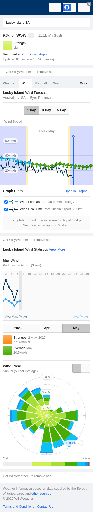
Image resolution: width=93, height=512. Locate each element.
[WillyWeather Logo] (11, 7)
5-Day (61, 110)
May (76, 328)
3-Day (46, 110)
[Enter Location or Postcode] (46, 22)
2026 (18, 328)
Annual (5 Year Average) (20, 371)
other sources (41, 493)
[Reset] (77, 22)
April (47, 328)
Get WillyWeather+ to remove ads (30, 72)
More (83, 83)
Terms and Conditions (18, 506)
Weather (9, 83)
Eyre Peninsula (41, 98)
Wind (26, 83)
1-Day (31, 110)
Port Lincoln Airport (35, 54)
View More (57, 249)
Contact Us (45, 506)
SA (23, 98)
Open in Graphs (75, 191)
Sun (56, 83)
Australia (9, 98)
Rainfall (41, 83)
